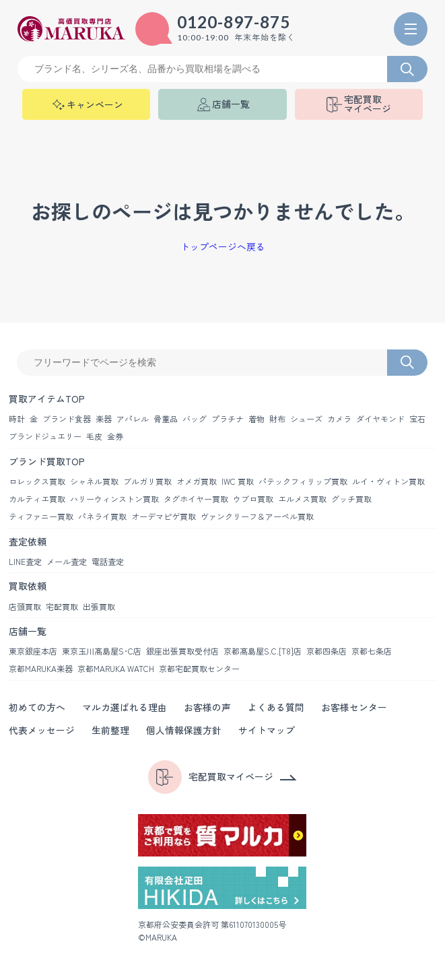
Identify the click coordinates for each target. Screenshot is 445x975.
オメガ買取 (196, 481)
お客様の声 (207, 707)
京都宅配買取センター (199, 668)
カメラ (339, 418)
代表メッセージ (42, 730)
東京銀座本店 (33, 651)
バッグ (194, 418)
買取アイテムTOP (47, 398)
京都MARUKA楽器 (41, 668)
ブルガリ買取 (147, 481)
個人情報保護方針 (183, 730)
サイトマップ (266, 730)
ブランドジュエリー (45, 436)
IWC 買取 (237, 481)
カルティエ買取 (37, 498)
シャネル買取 (94, 481)
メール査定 (66, 561)
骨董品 (165, 418)
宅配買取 (62, 606)
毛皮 (94, 436)
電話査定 (108, 561)
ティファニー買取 (41, 516)
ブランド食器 (66, 418)
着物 (256, 418)
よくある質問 (276, 707)
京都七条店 (371, 651)
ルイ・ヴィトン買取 (388, 481)
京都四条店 (326, 651)
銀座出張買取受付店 (182, 651)
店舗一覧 (27, 631)
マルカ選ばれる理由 (124, 707)
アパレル (132, 418)
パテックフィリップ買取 (303, 481)
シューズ (306, 418)
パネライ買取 (102, 516)
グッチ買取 (351, 498)
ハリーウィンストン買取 (114, 498)
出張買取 (99, 606)
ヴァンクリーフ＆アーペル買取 (257, 516)
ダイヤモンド (380, 418)
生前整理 (110, 730)
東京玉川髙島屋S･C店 (101, 651)
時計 (17, 418)
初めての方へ (37, 707)
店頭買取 (25, 606)
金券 (115, 436)
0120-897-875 (233, 22)
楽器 (104, 418)
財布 (277, 418)
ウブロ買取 (253, 498)
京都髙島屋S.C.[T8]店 (263, 651)
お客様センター (354, 707)
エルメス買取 (302, 498)
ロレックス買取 (37, 481)
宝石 (417, 418)
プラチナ (227, 418)
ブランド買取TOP (47, 461)
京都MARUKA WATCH (115, 668)
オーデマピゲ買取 (163, 516)
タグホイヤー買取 (196, 498)
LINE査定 (25, 561)
